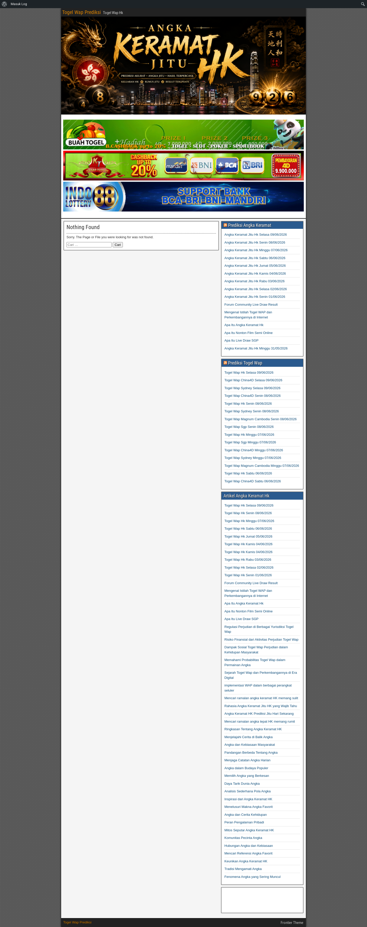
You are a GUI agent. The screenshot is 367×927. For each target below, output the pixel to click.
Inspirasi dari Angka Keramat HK (248, 799)
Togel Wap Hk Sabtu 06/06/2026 (248, 473)
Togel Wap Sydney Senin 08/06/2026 (252, 411)
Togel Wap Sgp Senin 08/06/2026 (249, 427)
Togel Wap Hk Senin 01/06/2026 (248, 575)
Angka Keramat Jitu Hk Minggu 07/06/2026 (256, 250)
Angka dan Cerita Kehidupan (246, 815)
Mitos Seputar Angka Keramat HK (249, 830)
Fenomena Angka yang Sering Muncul (253, 877)
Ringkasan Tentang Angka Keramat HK (253, 729)
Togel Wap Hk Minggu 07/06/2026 (249, 435)
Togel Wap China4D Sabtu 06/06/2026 (253, 481)
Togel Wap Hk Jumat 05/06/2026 (248, 536)
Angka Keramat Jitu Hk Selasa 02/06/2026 (256, 289)
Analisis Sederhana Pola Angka (248, 791)
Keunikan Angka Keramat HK (246, 861)
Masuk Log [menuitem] (19, 4)
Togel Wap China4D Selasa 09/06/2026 (253, 380)
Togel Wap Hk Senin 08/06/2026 (248, 403)
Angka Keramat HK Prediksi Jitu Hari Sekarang (259, 713)
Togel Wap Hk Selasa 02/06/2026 (249, 567)
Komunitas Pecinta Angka (243, 838)
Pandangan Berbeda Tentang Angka (251, 752)
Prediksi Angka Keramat (249, 225)
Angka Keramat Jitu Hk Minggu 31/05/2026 (256, 348)
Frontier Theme (292, 922)
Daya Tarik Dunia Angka (242, 783)
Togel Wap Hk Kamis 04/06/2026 (249, 544)
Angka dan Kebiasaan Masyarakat (250, 745)
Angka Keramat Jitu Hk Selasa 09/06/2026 (256, 234)
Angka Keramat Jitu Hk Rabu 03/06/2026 (255, 281)
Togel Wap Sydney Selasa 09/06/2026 (253, 388)
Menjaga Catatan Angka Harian (248, 760)
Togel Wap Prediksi (81, 12)
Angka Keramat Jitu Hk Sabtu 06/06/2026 (255, 258)
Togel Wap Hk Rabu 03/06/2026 (248, 559)
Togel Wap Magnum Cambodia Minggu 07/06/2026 (262, 466)
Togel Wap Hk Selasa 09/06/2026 (249, 372)
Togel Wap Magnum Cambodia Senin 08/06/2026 (261, 419)
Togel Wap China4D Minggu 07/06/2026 (254, 450)
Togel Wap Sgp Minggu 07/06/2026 (250, 442)
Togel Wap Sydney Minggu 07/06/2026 (253, 458)
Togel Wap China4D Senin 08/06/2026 (253, 396)
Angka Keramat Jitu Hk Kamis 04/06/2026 (255, 273)
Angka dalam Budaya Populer (246, 768)
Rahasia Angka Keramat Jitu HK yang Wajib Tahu (261, 706)
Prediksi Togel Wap (245, 363)
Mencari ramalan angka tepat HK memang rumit (260, 721)
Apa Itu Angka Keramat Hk (244, 325)
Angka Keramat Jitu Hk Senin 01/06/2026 (255, 297)
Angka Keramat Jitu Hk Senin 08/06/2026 (255, 242)
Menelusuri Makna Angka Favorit (249, 807)
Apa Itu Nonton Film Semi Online (249, 333)
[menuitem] (4, 4)
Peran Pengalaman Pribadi (244, 822)
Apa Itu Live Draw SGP (242, 340)
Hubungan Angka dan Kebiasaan (249, 846)
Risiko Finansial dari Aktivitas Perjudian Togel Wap (261, 639)
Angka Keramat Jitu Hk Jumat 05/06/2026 (255, 266)
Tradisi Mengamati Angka (243, 869)
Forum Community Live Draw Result (251, 304)
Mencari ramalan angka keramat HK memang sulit (261, 698)
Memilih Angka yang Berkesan (247, 776)
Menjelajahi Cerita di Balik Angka (249, 737)
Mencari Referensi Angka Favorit (249, 853)
